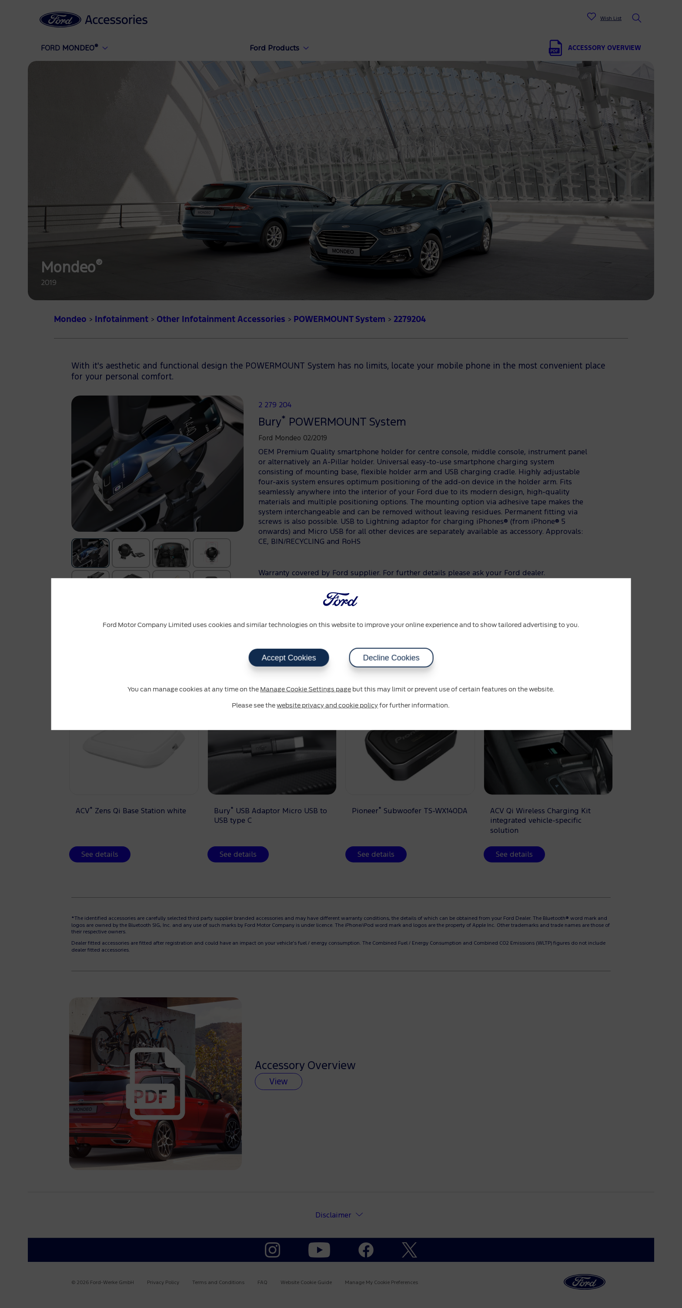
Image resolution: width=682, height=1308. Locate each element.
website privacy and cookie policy (327, 706)
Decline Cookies (391, 657)
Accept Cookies (288, 657)
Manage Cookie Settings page (305, 689)
